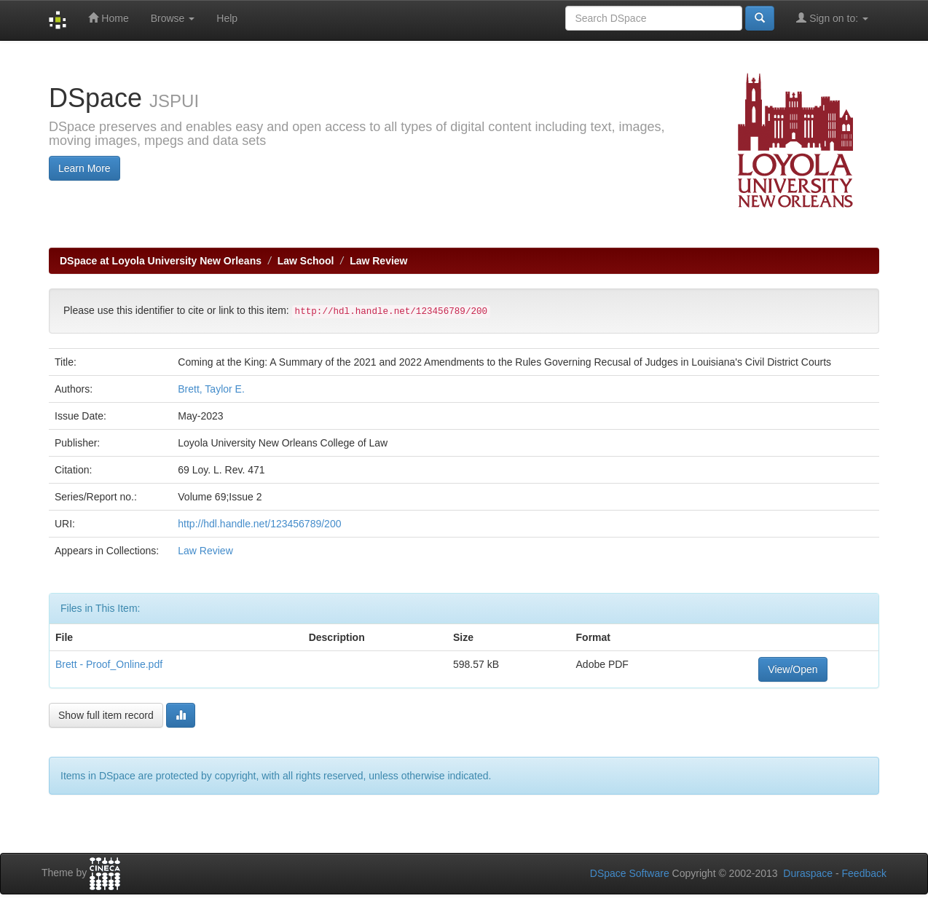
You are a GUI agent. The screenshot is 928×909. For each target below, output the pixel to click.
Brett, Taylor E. (211, 389)
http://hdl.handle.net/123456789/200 (259, 524)
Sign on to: (832, 18)
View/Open (792, 669)
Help (226, 18)
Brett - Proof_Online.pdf (108, 664)
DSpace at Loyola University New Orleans (161, 261)
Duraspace (808, 873)
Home (108, 18)
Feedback (864, 873)
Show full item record (106, 715)
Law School (306, 261)
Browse (173, 18)
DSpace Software (629, 873)
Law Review (378, 261)
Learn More (84, 168)
